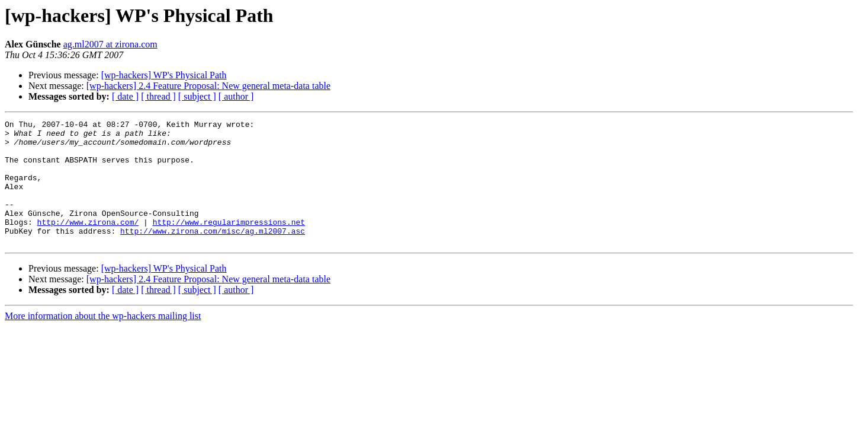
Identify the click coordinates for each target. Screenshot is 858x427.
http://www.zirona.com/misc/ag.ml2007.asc (212, 253)
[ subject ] (197, 96)
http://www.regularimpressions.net (229, 243)
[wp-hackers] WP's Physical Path (164, 75)
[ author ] (236, 96)
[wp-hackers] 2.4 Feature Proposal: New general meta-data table (208, 86)
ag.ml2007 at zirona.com (110, 44)
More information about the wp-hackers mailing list (103, 341)
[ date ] (125, 96)
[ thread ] (158, 96)
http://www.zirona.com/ (88, 243)
